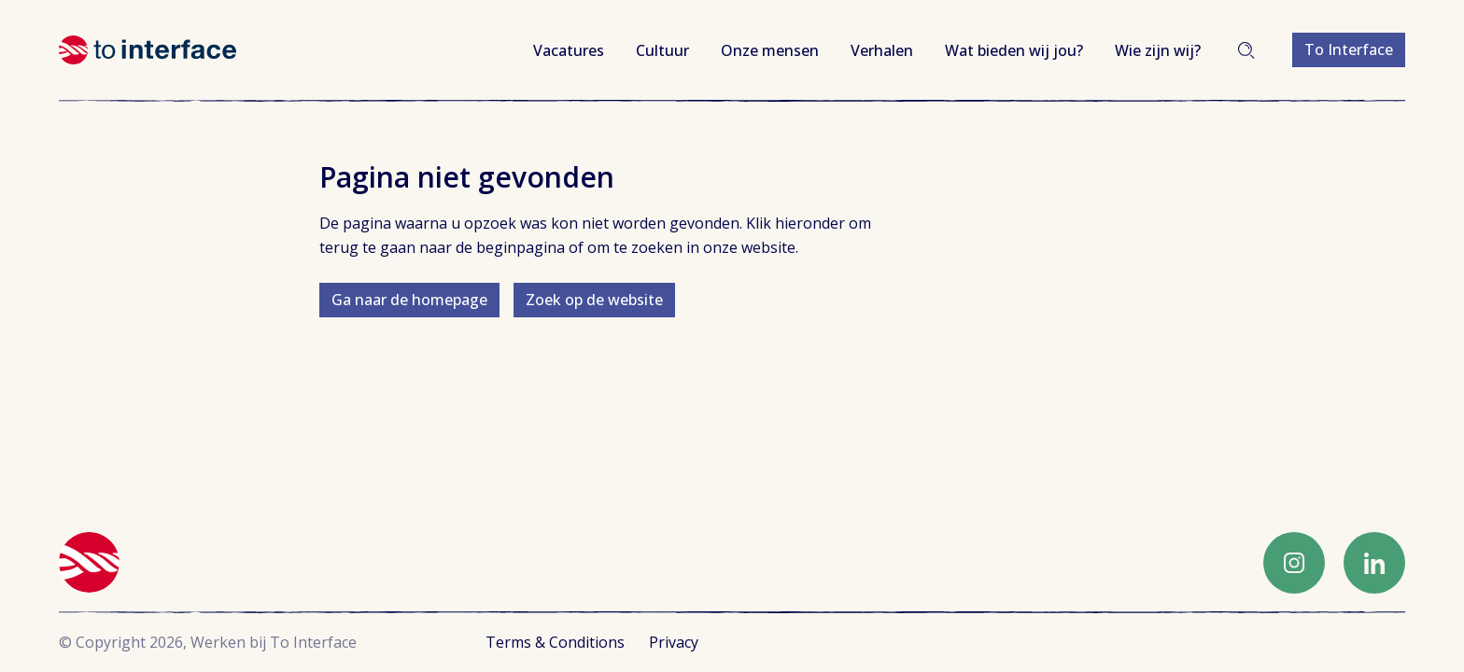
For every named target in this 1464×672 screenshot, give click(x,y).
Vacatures (568, 50)
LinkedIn (1374, 563)
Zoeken (1246, 50)
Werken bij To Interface (147, 49)
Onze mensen (770, 50)
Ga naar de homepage (409, 299)
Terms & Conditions (555, 642)
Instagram (1294, 563)
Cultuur (662, 50)
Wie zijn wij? (1158, 50)
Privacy (673, 642)
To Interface (1348, 49)
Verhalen (882, 50)
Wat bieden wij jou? (1014, 50)
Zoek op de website (594, 299)
